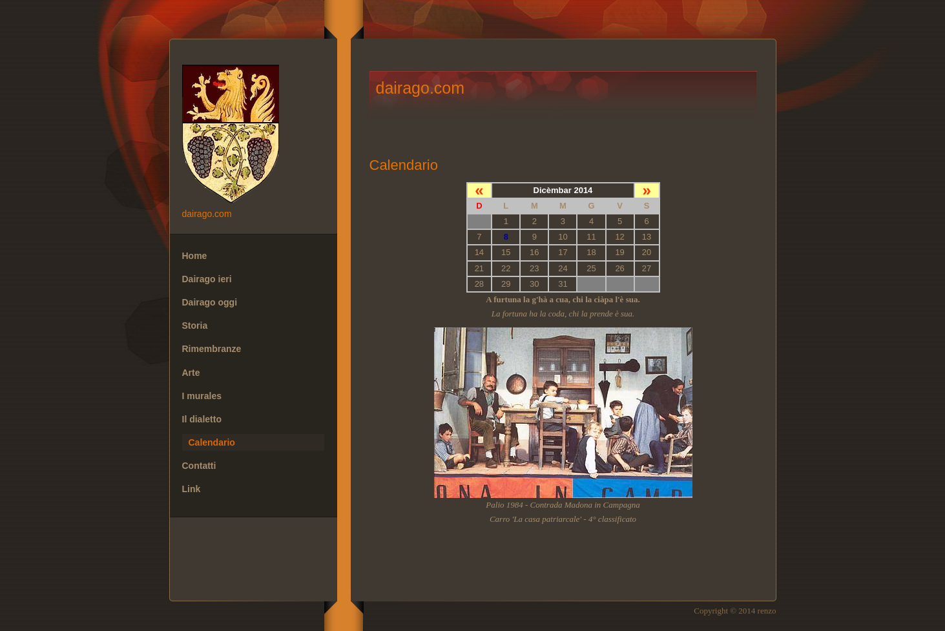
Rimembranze (212, 349)
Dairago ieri (207, 279)
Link (191, 489)
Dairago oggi (210, 302)
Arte (191, 372)
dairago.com (253, 136)
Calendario (212, 442)
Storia (195, 325)
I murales (202, 396)
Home (194, 256)
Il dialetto (202, 419)
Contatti (199, 465)
